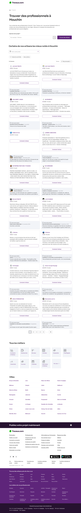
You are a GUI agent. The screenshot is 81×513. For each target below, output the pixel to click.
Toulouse (43, 474)
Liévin (42, 385)
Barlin (26, 390)
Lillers (58, 409)
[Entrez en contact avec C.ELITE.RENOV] (56, 215)
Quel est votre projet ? (14, 33)
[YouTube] (13, 457)
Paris (10, 474)
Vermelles (27, 399)
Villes (58, 445)
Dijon (31, 479)
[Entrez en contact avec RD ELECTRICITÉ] (24, 215)
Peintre (31, 488)
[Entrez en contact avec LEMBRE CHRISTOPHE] (56, 149)
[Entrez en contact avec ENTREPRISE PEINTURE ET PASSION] (24, 182)
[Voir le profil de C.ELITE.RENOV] (56, 213)
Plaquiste (32, 491)
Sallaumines (44, 394)
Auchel (59, 394)
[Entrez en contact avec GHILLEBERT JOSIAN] (24, 116)
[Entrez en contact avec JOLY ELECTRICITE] (56, 79)
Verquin (27, 385)
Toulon (63, 476)
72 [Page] (50, 332)
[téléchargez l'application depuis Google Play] (66, 456)
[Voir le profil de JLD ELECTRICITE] (24, 80)
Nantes (63, 474)
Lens (26, 380)
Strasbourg (11, 476)
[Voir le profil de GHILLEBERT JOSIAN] (24, 113)
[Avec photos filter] (26, 57)
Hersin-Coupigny (61, 380)
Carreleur (53, 491)
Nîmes (10, 481)
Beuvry (43, 390)
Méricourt (27, 413)
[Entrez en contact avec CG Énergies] (24, 282)
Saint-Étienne (12, 479)
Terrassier (22, 495)
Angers (53, 479)
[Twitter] (16, 457)
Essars (11, 404)
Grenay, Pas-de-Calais (46, 409)
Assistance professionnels (31, 446)
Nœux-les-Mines (45, 380)
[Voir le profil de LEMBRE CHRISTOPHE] (56, 147)
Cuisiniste (11, 499)
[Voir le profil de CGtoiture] (56, 246)
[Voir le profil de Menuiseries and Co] (56, 313)
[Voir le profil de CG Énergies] (24, 280)
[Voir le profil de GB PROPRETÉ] (56, 113)
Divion (10, 409)
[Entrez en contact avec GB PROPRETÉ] (56, 116)
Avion (58, 390)
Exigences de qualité (30, 441)
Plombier (11, 488)
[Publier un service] (54, 37)
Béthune (11, 385)
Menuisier (43, 491)
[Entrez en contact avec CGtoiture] (56, 249)
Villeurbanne (64, 479)
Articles (59, 450)
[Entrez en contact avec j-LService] (24, 245)
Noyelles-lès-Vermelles (47, 404)
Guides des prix (61, 447)
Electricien (22, 491)
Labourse (27, 394)
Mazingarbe (12, 394)
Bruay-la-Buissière (14, 380)
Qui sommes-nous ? (46, 437)
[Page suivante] (71, 332)
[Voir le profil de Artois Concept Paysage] (56, 280)
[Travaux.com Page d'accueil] (17, 3)
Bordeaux (22, 476)
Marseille (22, 474)
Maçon (63, 488)
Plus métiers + (65, 499)
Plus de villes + (55, 481)
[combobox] (32, 37)
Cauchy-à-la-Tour (61, 413)
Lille (31, 476)
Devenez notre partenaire (47, 445)
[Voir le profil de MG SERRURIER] (56, 180)
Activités (59, 440)
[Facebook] (10, 457)
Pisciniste (54, 495)
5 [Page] (43, 332)
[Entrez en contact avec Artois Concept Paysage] (56, 282)
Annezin (11, 399)
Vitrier (42, 495)
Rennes (42, 476)
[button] (66, 61)
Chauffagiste (12, 491)
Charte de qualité (13, 445)
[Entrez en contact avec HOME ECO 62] (24, 141)
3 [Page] (36, 332)
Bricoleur (64, 495)
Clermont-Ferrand (34, 481)
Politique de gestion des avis (32, 444)
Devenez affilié (45, 447)
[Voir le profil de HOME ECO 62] (24, 147)
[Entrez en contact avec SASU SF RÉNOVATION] (24, 315)
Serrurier (53, 499)
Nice (53, 474)
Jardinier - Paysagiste (45, 488)
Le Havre (22, 479)
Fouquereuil (44, 399)
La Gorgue (27, 404)
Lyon (31, 474)
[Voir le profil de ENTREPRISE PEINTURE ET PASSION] (24, 180)
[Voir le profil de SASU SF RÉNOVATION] (24, 313)
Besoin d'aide (12, 447)
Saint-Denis (22, 481)
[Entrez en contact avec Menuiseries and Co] (56, 315)
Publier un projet (13, 437)
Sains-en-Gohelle (61, 399)
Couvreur (22, 488)
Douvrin (43, 413)
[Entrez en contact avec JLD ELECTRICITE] (24, 83)
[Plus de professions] (56, 363)
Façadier (32, 495)
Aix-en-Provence (44, 481)
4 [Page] (40, 332)
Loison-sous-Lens (29, 409)
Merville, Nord (12, 413)
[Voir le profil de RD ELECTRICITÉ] (24, 213)
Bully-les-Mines (13, 390)
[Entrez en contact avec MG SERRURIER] (56, 182)
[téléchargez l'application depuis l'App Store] (55, 456)
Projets (59, 442)
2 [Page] (33, 332)
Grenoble (43, 479)
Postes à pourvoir (45, 442)
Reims (53, 476)
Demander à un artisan (14, 450)
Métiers (59, 437)
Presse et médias (45, 440)
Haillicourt (59, 385)
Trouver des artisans (64, 37)
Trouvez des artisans (14, 442)
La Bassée (59, 404)
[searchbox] (32, 37)
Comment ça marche (14, 440)
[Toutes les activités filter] (15, 57)
